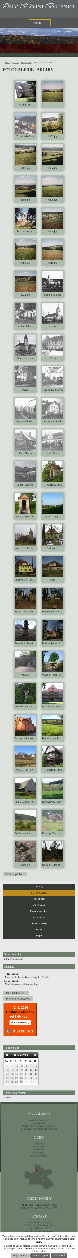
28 (11, 1082)
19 (36, 1074)
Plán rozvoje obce (39, 911)
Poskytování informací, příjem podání (39, 1128)
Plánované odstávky (18, 998)
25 (31, 1078)
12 (36, 1070)
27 (6, 1082)
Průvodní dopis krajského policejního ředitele (27, 977)
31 (11, 1066)
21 (11, 1078)
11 (31, 1070)
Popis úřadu (39, 1122)
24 (26, 1078)
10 (26, 1070)
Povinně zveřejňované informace (39, 1125)
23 (21, 1078)
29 (16, 1082)
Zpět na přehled (14, 874)
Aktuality (39, 886)
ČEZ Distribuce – (16, 992)
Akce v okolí (39, 917)
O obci (15, 62)
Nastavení (59, 1255)
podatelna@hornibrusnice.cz (39, 1231)
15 (16, 1074)
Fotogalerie (26, 62)
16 (21, 1074)
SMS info (39, 1149)
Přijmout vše (20, 1255)
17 (26, 1074)
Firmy (39, 929)
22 (16, 1078)
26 (36, 1078)
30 (6, 1066)
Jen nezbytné (40, 1255)
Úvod (7, 62)
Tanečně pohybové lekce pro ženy (22, 984)
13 (6, 1074)
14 (11, 1074)
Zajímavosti (39, 905)
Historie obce (39, 899)
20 (6, 1078)
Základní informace (39, 1120)
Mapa (39, 936)
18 (31, 1074)
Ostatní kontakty (39, 923)
